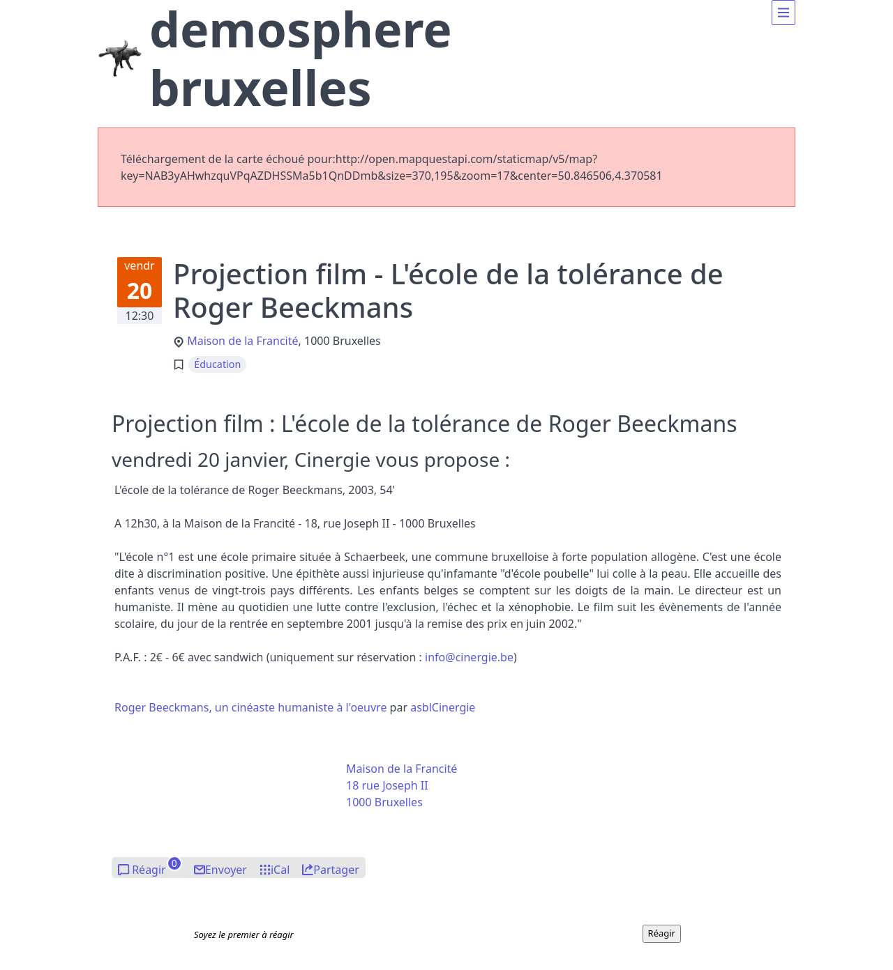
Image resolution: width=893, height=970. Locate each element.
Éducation (217, 364)
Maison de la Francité (242, 340)
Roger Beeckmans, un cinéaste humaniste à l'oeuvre (250, 707)
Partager (336, 869)
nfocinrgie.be (469, 657)
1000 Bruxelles (384, 802)
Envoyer (226, 869)
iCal (280, 869)
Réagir (149, 869)
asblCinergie (442, 707)
